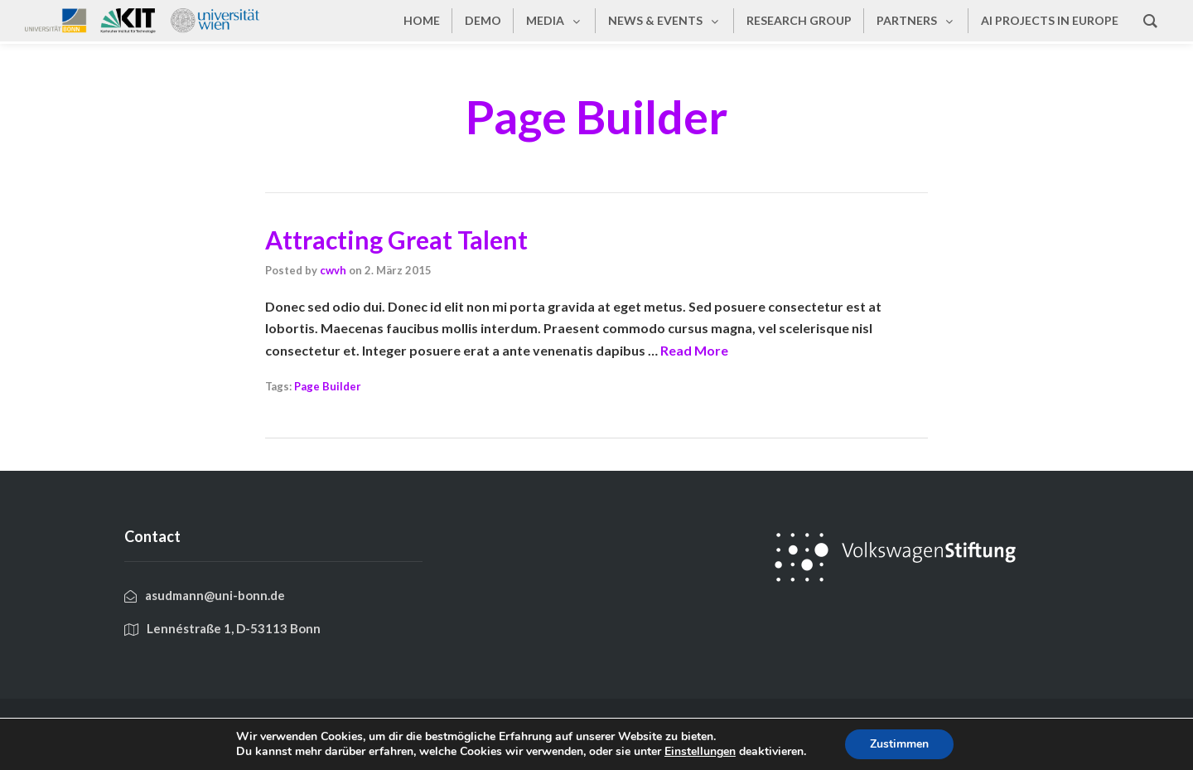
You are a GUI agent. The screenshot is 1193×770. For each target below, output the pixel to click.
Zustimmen (899, 744)
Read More (694, 350)
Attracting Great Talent (396, 239)
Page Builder (327, 386)
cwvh (333, 270)
